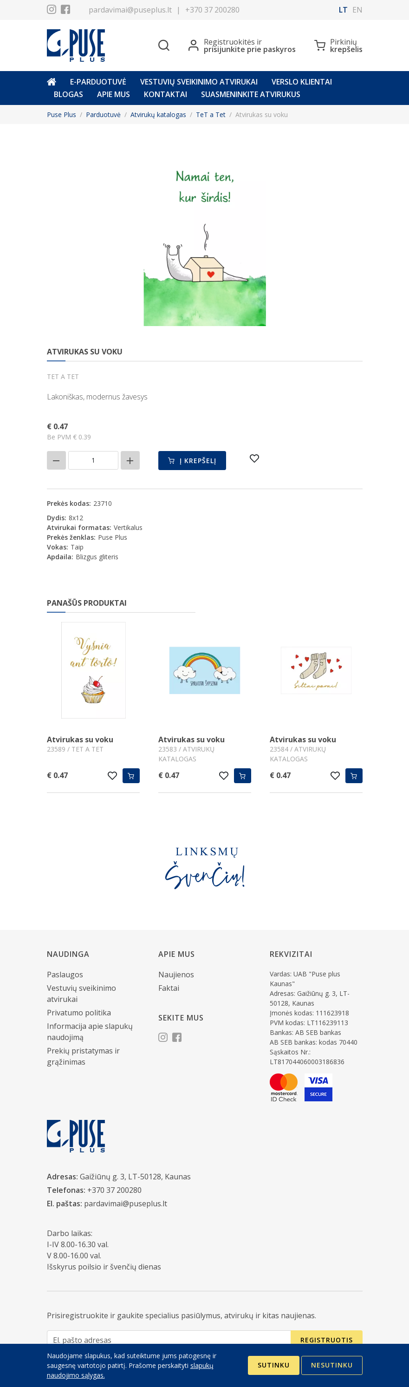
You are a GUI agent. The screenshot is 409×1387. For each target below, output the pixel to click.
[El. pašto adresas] (169, 1340)
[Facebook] (65, 11)
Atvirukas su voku (80, 739)
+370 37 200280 (212, 10)
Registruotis (326, 1339)
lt (343, 10)
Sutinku (274, 1365)
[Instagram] (51, 11)
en (357, 10)
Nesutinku (332, 1365)
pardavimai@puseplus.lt (130, 10)
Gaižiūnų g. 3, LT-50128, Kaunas (135, 1176)
